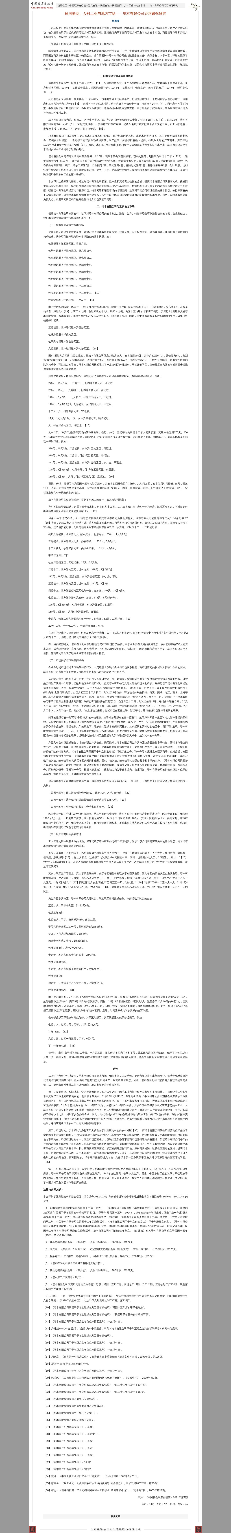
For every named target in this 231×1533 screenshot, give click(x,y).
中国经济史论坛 (77, 5)
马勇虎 (115, 20)
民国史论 (105, 5)
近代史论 (93, 5)
